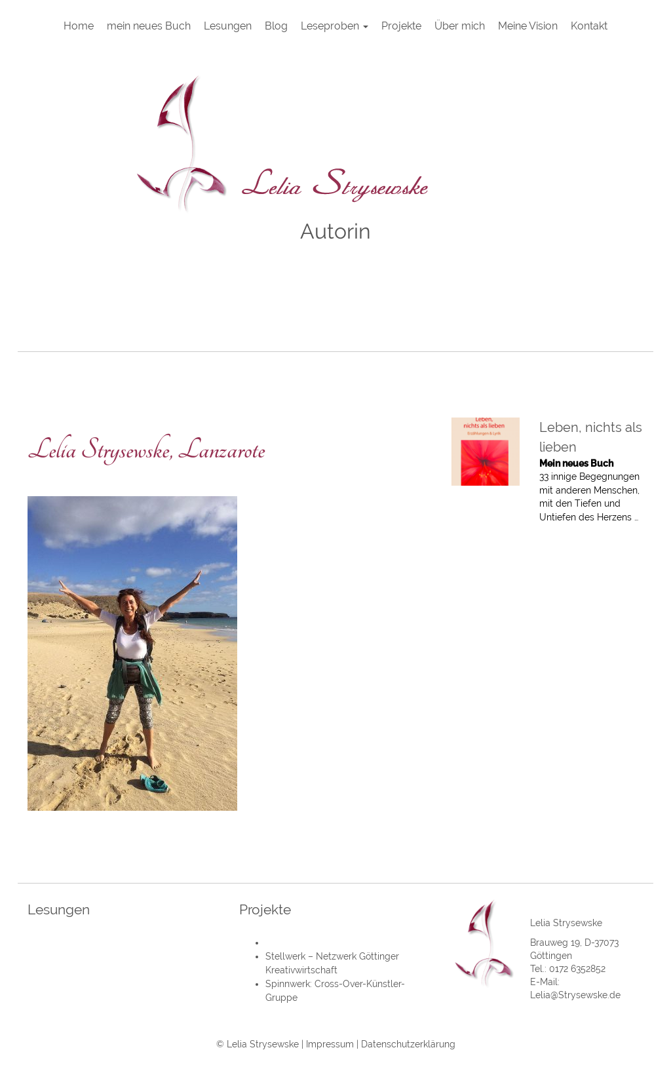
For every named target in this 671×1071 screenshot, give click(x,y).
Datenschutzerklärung (408, 1044)
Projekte (401, 26)
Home (79, 26)
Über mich (459, 26)
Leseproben (334, 26)
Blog (276, 26)
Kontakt (589, 26)
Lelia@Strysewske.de (575, 995)
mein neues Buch (149, 26)
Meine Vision (528, 26)
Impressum (330, 1044)
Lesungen (228, 26)
